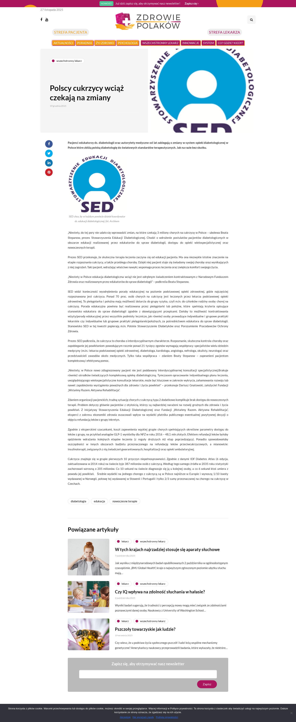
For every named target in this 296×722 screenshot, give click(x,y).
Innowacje (190, 43)
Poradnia (84, 43)
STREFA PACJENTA (70, 32)
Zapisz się (191, 3)
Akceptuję (125, 717)
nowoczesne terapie (125, 501)
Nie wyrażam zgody (143, 717)
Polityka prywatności (167, 717)
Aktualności (63, 43)
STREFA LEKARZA (224, 32)
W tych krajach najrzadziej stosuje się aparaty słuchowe (167, 553)
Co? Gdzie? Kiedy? (230, 43)
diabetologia (78, 501)
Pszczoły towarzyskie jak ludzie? (145, 632)
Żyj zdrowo (105, 43)
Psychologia (127, 43)
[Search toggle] (251, 19)
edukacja (99, 501)
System (208, 43)
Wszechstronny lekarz (160, 43)
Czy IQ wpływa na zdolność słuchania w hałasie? (160, 595)
